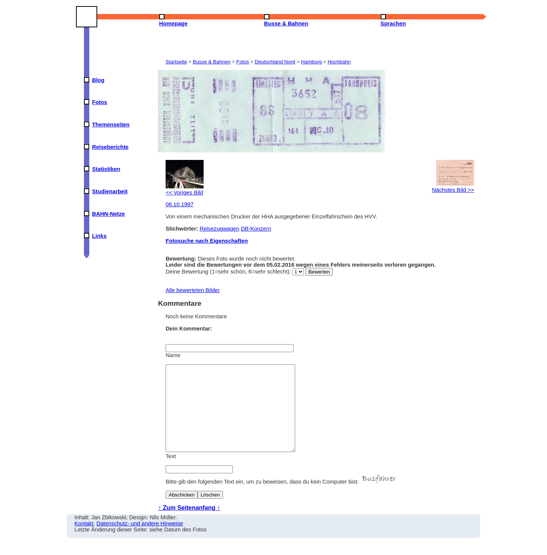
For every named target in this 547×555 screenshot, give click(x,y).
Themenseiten (111, 125)
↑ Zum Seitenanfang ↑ (189, 525)
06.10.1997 (179, 204)
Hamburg (311, 62)
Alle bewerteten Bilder (193, 290)
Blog (98, 80)
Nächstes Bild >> (453, 187)
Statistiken (106, 169)
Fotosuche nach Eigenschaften (207, 241)
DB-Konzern (256, 229)
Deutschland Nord (275, 62)
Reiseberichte (110, 147)
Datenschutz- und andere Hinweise (139, 541)
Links (99, 236)
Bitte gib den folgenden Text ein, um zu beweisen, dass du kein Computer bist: (282, 499)
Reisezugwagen (219, 229)
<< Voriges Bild (185, 189)
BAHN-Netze (108, 214)
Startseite (176, 62)
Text (171, 473)
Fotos (99, 102)
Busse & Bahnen (212, 62)
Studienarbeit (110, 191)
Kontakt (83, 541)
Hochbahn (339, 62)
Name (173, 355)
